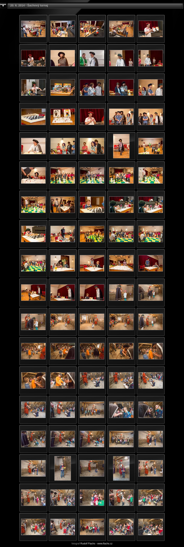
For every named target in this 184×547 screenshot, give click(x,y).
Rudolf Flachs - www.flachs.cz (96, 543)
